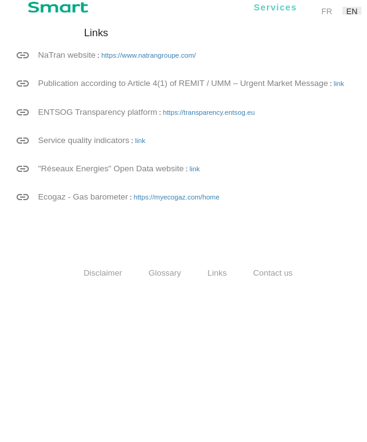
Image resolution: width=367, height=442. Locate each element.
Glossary (165, 272)
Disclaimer (102, 272)
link (339, 83)
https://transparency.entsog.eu (209, 112)
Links (216, 272)
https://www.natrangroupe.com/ (148, 55)
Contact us (273, 272)
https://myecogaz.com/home (177, 197)
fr (327, 11)
